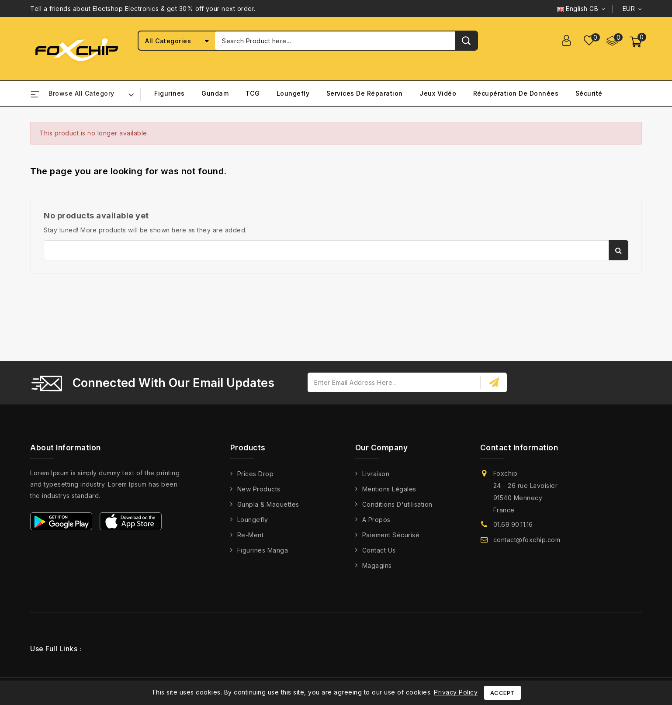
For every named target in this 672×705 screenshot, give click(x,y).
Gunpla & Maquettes (268, 504)
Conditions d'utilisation (397, 504)
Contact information (519, 447)
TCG (253, 93)
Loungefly (293, 93)
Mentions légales (389, 489)
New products (259, 489)
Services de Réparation (364, 93)
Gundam (215, 93)
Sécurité (589, 93)
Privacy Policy (456, 692)
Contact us (379, 550)
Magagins (377, 565)
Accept (502, 692)
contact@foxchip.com (527, 539)
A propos (376, 519)
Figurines (169, 93)
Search (618, 250)
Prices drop (255, 473)
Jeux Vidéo (437, 93)
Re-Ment (250, 535)
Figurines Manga (262, 550)
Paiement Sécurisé (391, 535)
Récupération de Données (516, 93)
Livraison (376, 473)
